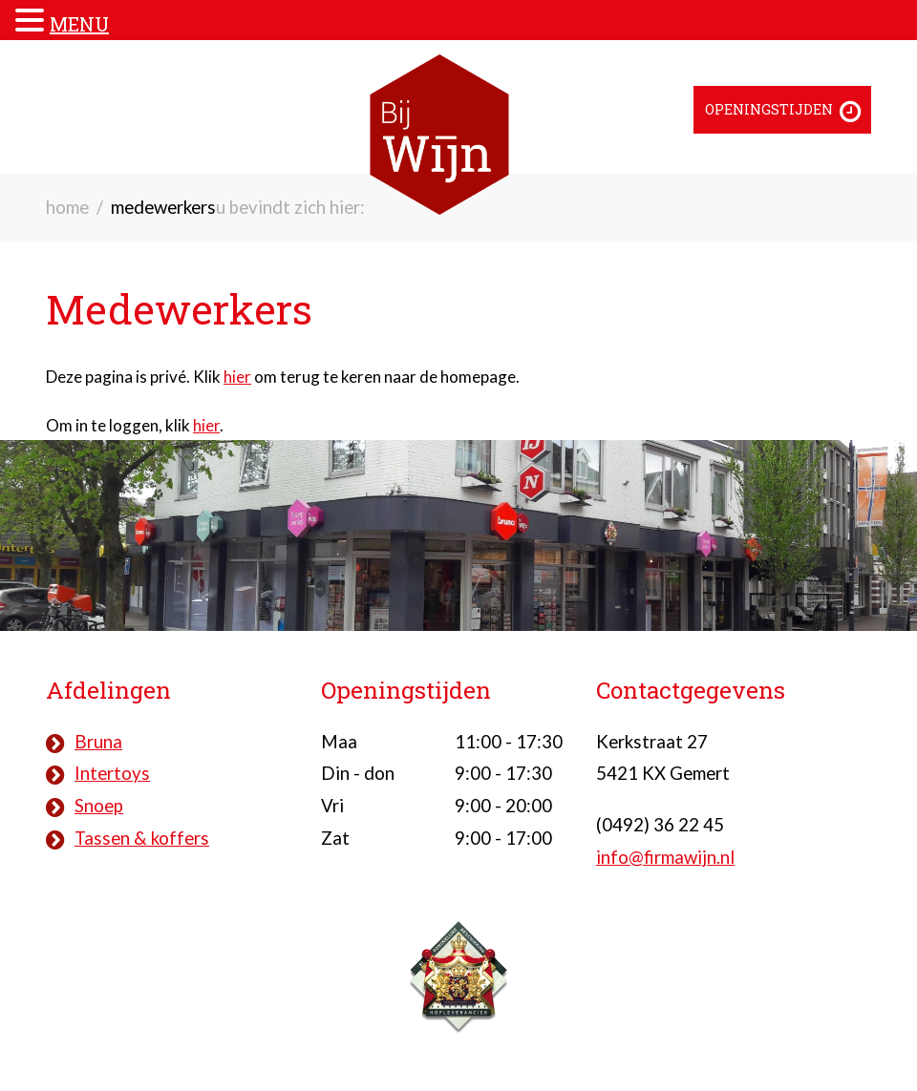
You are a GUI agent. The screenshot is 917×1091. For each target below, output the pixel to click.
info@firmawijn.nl (665, 857)
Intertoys (112, 773)
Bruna (98, 741)
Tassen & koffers (142, 838)
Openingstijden (769, 109)
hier (237, 377)
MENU (79, 23)
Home (67, 207)
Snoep (99, 805)
